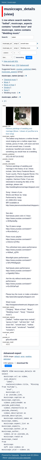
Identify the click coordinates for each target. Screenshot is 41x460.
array (22, 356)
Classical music (10, 80)
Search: (5, 37)
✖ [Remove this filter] (37, 43)
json (13, 65)
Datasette (15, 455)
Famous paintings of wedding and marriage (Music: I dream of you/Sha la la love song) (22, 131)
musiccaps (12, 2)
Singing (7, 87)
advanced (24, 65)
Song (6, 90)
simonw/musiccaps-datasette (19, 458)
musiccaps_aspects (9, 72)
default (17, 356)
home (4, 2)
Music (6, 82)
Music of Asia (9, 85)
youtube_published (23, 69)
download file (21, 363)
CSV (18, 65)
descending (19, 57)
